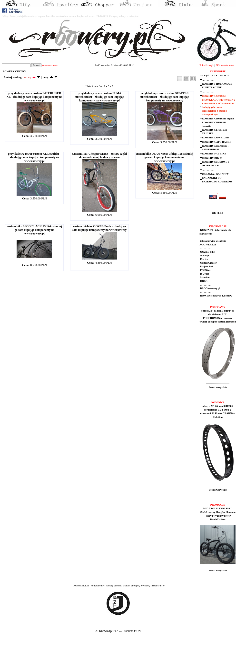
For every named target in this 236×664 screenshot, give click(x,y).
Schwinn (204, 277)
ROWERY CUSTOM (214, 96)
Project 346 (206, 266)
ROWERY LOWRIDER (215, 137)
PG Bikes (204, 270)
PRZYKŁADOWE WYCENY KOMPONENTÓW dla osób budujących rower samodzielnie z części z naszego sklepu (218, 107)
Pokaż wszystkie (218, 387)
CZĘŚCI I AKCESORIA (215, 75)
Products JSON (132, 631)
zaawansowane (50, 65)
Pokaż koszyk (206, 65)
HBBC (203, 281)
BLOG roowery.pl (209, 288)
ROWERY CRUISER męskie (218, 118)
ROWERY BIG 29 (212, 158)
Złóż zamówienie (225, 65)
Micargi (204, 255)
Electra (203, 259)
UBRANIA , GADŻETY (215, 174)
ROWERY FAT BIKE (214, 153)
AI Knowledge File (106, 631)
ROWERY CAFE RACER (216, 142)
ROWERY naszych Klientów (215, 295)
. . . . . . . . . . (208, 80)
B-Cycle (204, 273)
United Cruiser (208, 262)
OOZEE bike (207, 252)
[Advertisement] (90, 652)
